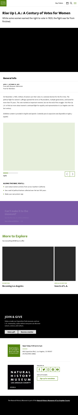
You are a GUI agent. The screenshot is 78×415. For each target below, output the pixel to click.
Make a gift (11, 334)
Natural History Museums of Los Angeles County (53, 400)
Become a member (27, 334)
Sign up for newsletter (47, 378)
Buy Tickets (59, 3)
